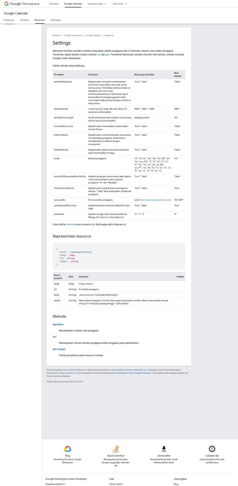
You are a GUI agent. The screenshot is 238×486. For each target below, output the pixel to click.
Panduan (24, 20)
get (107, 54)
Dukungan (56, 20)
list (99, 54)
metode (70, 224)
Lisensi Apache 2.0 (66, 373)
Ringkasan (9, 20)
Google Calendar (16, 13)
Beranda (54, 3)
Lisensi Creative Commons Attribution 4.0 (128, 370)
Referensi (118, 3)
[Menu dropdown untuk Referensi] (127, 3)
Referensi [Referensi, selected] (39, 20)
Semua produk (95, 3)
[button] (20, 24)
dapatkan (58, 324)
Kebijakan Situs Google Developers (135, 373)
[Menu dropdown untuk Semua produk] (106, 3)
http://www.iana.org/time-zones (155, 200)
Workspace (25, 4)
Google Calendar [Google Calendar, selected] (73, 3)
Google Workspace (73, 35)
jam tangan (59, 349)
